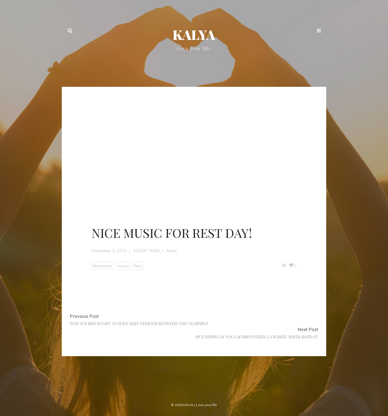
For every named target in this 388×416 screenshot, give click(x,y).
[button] (319, 31)
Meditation (102, 265)
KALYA (194, 34)
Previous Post (84, 316)
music (123, 265)
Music (171, 250)
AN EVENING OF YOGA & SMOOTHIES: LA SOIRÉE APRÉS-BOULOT (256, 336)
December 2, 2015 (108, 250)
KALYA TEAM (146, 250)
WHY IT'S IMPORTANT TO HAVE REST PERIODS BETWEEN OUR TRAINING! (139, 323)
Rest (138, 265)
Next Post (308, 329)
